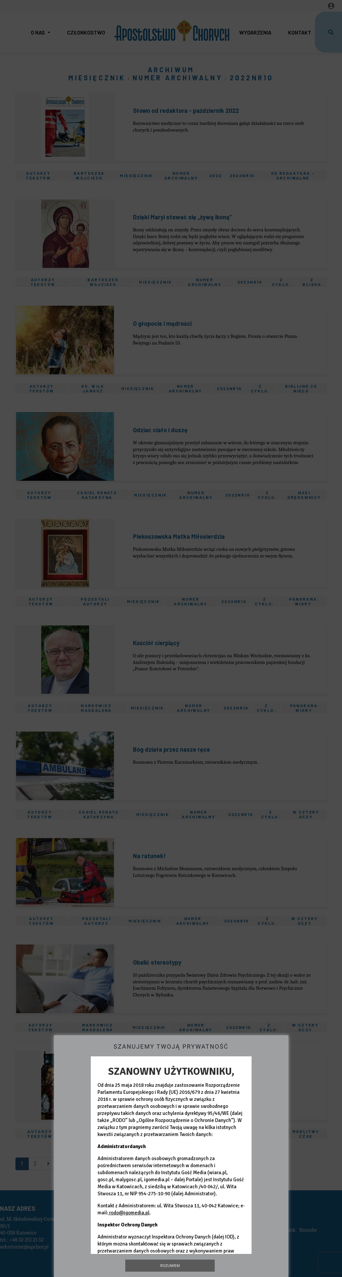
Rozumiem (170, 1265)
